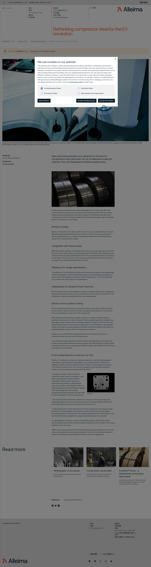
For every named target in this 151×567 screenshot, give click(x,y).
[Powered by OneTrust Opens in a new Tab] (109, 106)
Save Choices (44, 100)
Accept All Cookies (106, 100)
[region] (76, 82)
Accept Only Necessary (86, 100)
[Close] (115, 59)
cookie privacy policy (75, 82)
